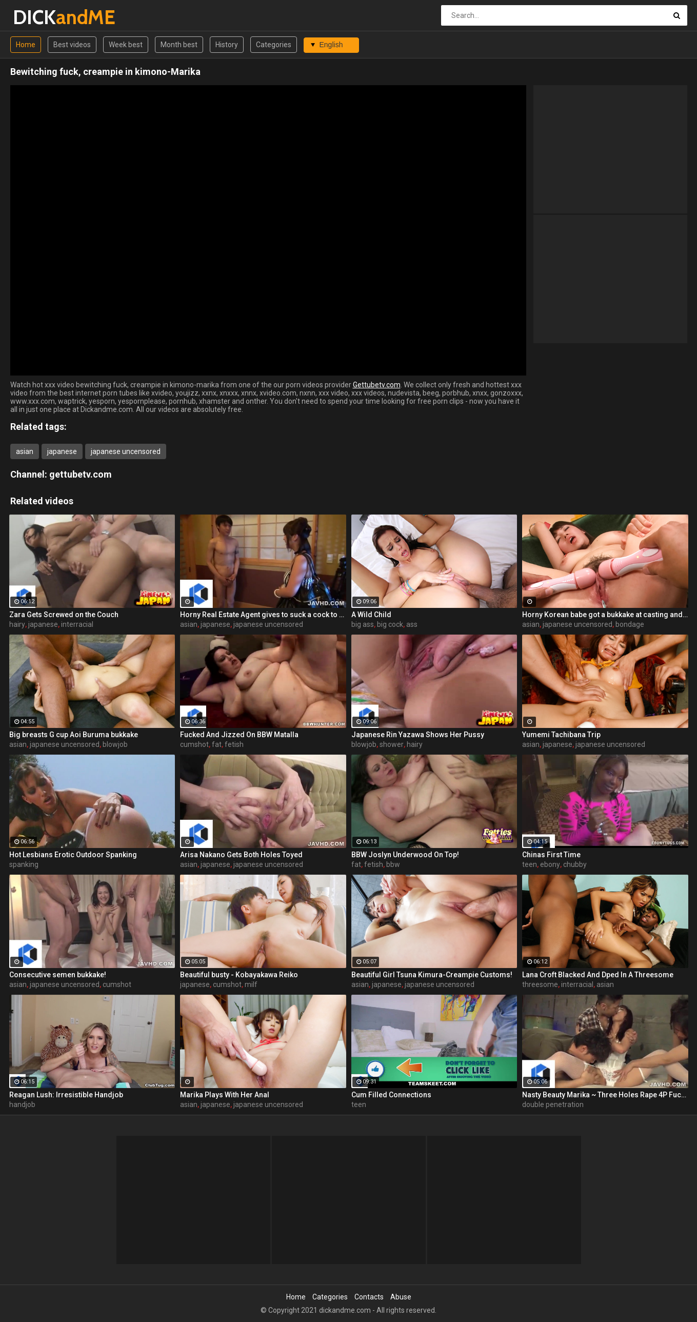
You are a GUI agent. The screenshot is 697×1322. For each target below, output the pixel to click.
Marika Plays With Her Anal (224, 1095)
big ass (362, 624)
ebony (550, 864)
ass (411, 624)
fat (217, 744)
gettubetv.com (80, 474)
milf (251, 984)
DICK (40, 17)
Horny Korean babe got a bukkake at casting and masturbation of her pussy (605, 614)
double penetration (553, 1104)
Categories (273, 45)
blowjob (115, 744)
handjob (22, 1104)
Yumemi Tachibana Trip (561, 735)
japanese (62, 451)
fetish (234, 744)
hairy (17, 624)
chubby (575, 864)
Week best (126, 45)
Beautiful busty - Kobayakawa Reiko (239, 975)
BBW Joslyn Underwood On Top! (405, 855)
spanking (23, 864)
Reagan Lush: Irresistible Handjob (66, 1095)
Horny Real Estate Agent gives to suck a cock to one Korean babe (263, 614)
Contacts (369, 1297)
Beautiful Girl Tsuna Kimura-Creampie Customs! (431, 975)
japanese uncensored (126, 451)
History (226, 45)
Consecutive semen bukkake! (57, 975)
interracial (77, 624)
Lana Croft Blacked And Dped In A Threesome (597, 975)
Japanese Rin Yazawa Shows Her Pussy (417, 735)
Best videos (72, 45)
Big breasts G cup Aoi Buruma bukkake (73, 735)
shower (392, 744)
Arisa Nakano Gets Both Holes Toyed (241, 855)
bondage (629, 624)
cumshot (194, 744)
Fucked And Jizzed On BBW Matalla (239, 735)
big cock (390, 624)
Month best (179, 45)
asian (24, 451)
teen (529, 864)
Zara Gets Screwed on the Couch (63, 614)
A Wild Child (371, 614)
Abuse (400, 1297)
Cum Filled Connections (391, 1095)
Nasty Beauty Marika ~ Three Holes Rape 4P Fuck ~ (605, 1095)
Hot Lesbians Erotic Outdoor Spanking (73, 855)
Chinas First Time (551, 855)
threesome (540, 984)
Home (25, 45)
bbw (393, 864)
